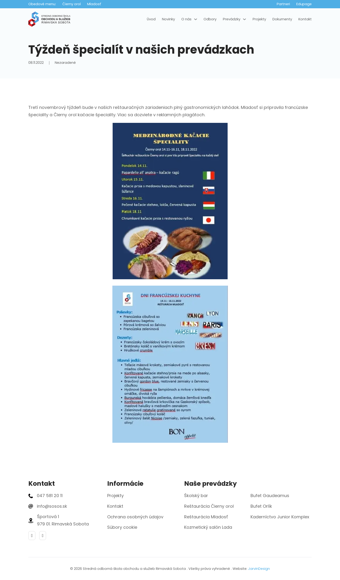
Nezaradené (65, 62)
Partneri (283, 4)
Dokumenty (282, 19)
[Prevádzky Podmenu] (244, 19)
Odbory (210, 19)
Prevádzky (231, 19)
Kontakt (305, 19)
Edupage (304, 4)
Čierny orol (71, 4)
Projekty (259, 19)
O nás (186, 19)
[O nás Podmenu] (195, 19)
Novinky (168, 19)
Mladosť (94, 4)
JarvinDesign (259, 568)
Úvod (151, 19)
